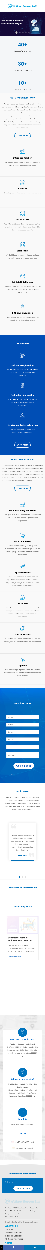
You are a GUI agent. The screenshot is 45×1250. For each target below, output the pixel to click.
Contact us (10, 1231)
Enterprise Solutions (14, 1200)
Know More (23, 135)
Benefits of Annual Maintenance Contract (20, 959)
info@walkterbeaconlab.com (24, 1189)
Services (9, 1197)
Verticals (9, 1217)
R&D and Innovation (14, 1206)
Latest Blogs (10, 1228)
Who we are (10, 1214)
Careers (8, 1225)
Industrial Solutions (13, 1203)
